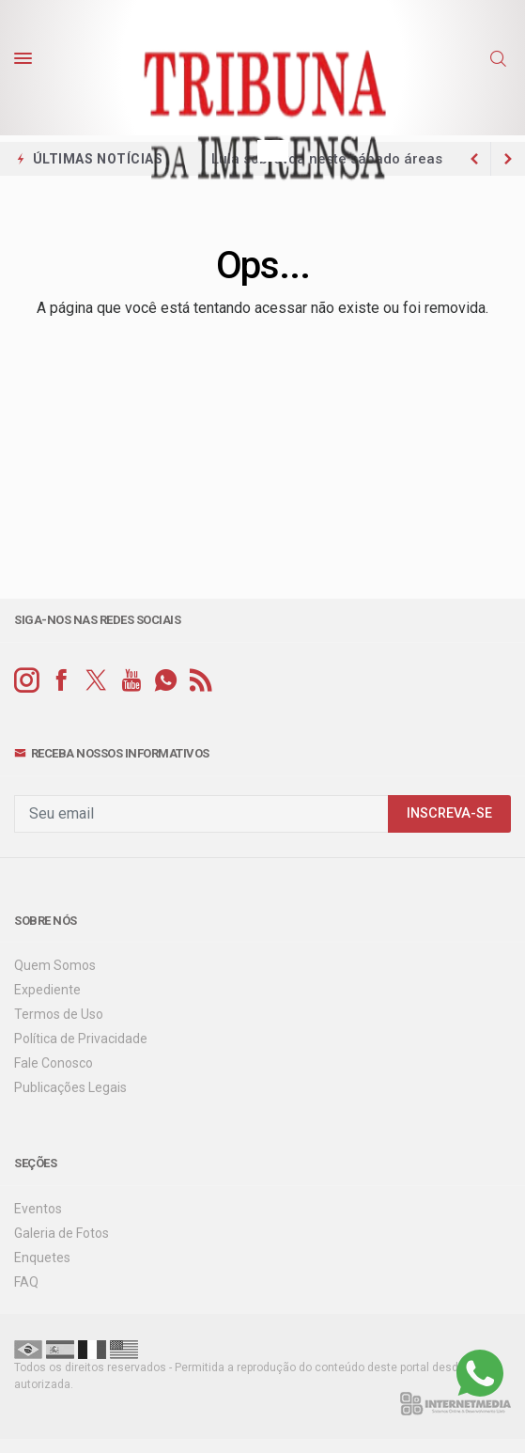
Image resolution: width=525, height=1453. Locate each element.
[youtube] (131, 681)
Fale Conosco (53, 1062)
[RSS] (200, 681)
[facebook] (61, 681)
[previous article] (508, 159)
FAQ (26, 1281)
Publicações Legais (70, 1087)
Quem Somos (55, 965)
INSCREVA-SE (449, 813)
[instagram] (26, 681)
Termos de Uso (58, 1014)
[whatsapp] (165, 681)
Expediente (47, 989)
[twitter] (96, 681)
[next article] (474, 159)
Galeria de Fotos (61, 1233)
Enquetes (42, 1257)
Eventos (38, 1208)
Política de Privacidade (80, 1038)
